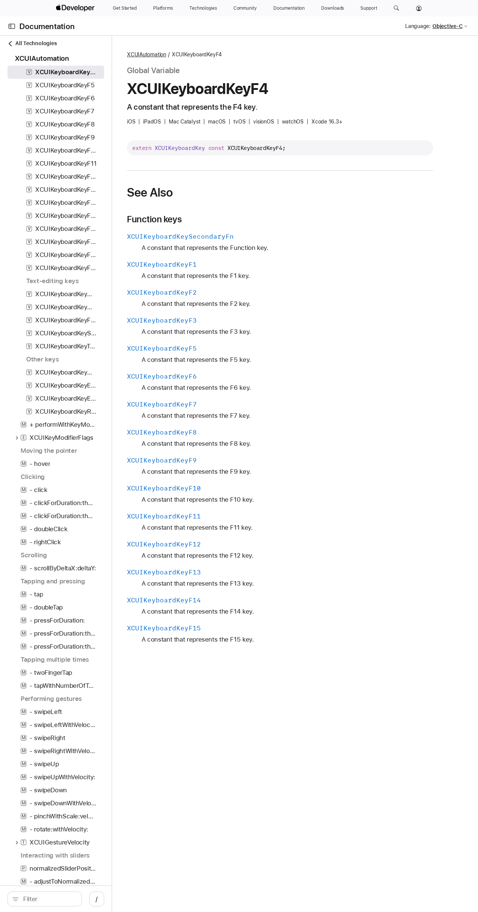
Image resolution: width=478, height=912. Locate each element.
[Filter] (67, 899)
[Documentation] (289, 8)
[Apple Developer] (76, 8)
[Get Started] (125, 8)
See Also (202, 192)
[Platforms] (163, 8)
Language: (418, 26)
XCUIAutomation (198, 54)
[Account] (419, 8)
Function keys (206, 219)
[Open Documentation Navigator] (11, 26)
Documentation (47, 26)
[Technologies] (203, 8)
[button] (396, 8)
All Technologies (32, 43)
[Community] (245, 8)
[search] (63, 898)
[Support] (368, 8)
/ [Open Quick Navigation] (134, 899)
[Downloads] (332, 8)
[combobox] (67, 899)
